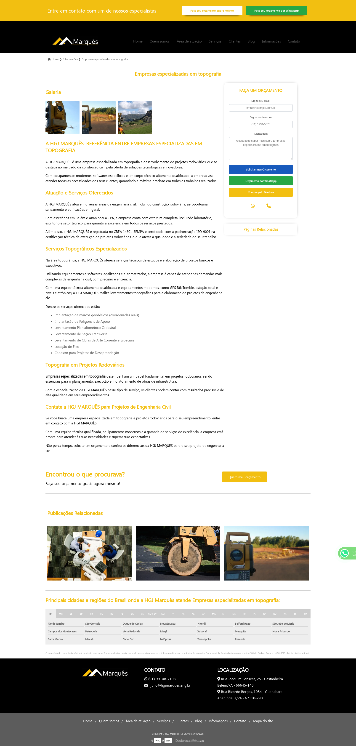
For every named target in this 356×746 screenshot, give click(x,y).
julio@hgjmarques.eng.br (167, 685)
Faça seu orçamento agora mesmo (212, 10)
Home (138, 41)
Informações (271, 41)
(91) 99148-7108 (160, 678)
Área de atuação (189, 41)
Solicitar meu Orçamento (261, 169)
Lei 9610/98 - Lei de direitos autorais (291, 653)
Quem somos (160, 41)
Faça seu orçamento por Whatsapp (276, 10)
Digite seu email (260, 100)
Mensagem (261, 133)
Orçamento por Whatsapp (260, 181)
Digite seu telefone (261, 117)
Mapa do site (263, 721)
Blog (251, 41)
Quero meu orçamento (244, 477)
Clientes (235, 41)
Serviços (215, 41)
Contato (294, 41)
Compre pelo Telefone (261, 192)
